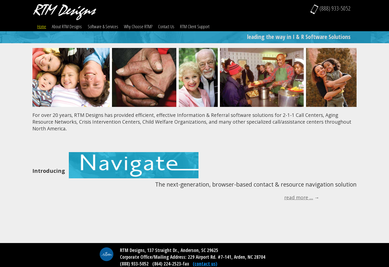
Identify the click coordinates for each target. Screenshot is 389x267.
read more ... (298, 197)
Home (41, 26)
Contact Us (166, 26)
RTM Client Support (194, 26)
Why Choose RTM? (138, 26)
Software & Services (103, 26)
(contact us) (205, 263)
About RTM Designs (67, 26)
